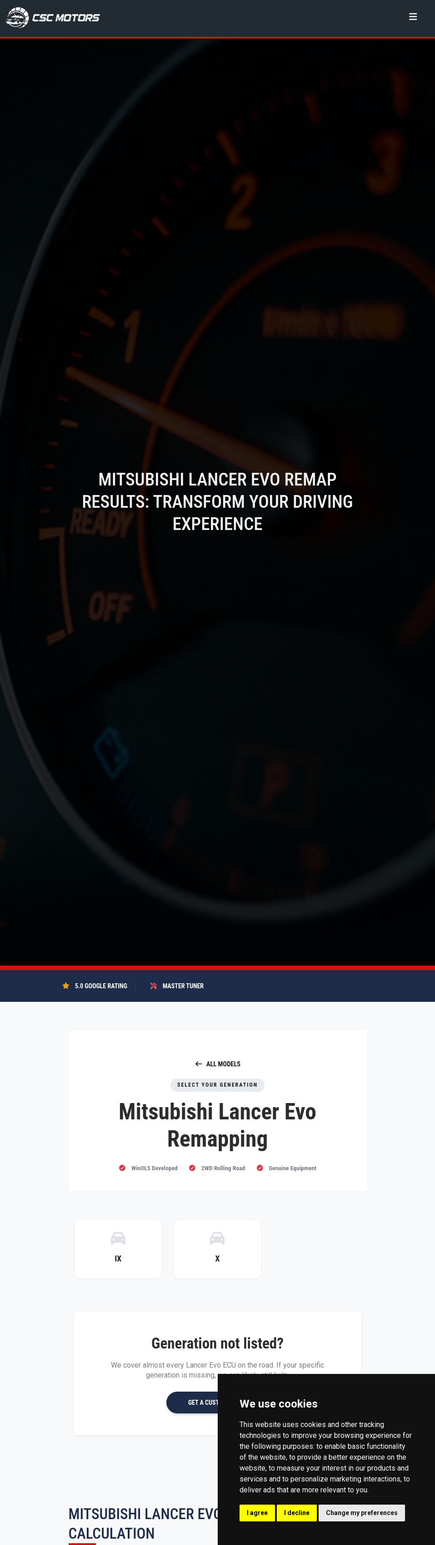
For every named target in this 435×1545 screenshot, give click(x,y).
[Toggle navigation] (413, 17)
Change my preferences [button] (362, 1512)
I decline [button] (297, 1512)
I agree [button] (257, 1512)
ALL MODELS (217, 1064)
